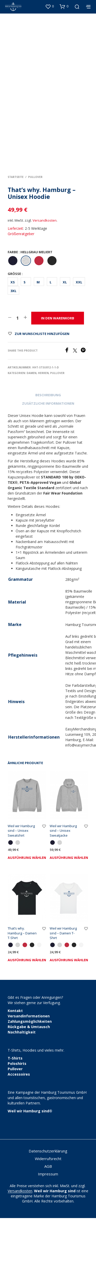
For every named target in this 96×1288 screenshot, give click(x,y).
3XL (13, 360)
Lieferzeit (15, 298)
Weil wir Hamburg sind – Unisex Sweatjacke (63, 900)
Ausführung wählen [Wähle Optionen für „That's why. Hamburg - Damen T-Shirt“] (27, 1030)
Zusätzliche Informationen (48, 473)
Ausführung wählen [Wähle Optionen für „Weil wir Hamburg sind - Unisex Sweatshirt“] (27, 927)
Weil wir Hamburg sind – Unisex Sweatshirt (21, 900)
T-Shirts (15, 1128)
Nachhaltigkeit (22, 1102)
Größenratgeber (21, 303)
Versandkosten (45, 290)
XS (12, 352)
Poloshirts (17, 1133)
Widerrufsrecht (48, 1228)
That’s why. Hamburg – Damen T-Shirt (22, 1003)
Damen (31, 443)
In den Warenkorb (57, 388)
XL (65, 352)
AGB (48, 1236)
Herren (43, 443)
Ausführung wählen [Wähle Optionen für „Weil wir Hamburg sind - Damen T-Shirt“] (69, 1030)
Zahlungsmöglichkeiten (30, 1091)
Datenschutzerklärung (48, 1220)
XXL (79, 352)
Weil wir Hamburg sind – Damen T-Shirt (63, 1003)
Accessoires (19, 1144)
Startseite (16, 247)
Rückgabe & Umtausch (29, 1096)
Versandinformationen (29, 1086)
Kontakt (15, 1080)
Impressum (48, 1243)
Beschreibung (48, 465)
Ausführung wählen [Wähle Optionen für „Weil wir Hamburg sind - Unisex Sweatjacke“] (69, 927)
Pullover (35, 247)
